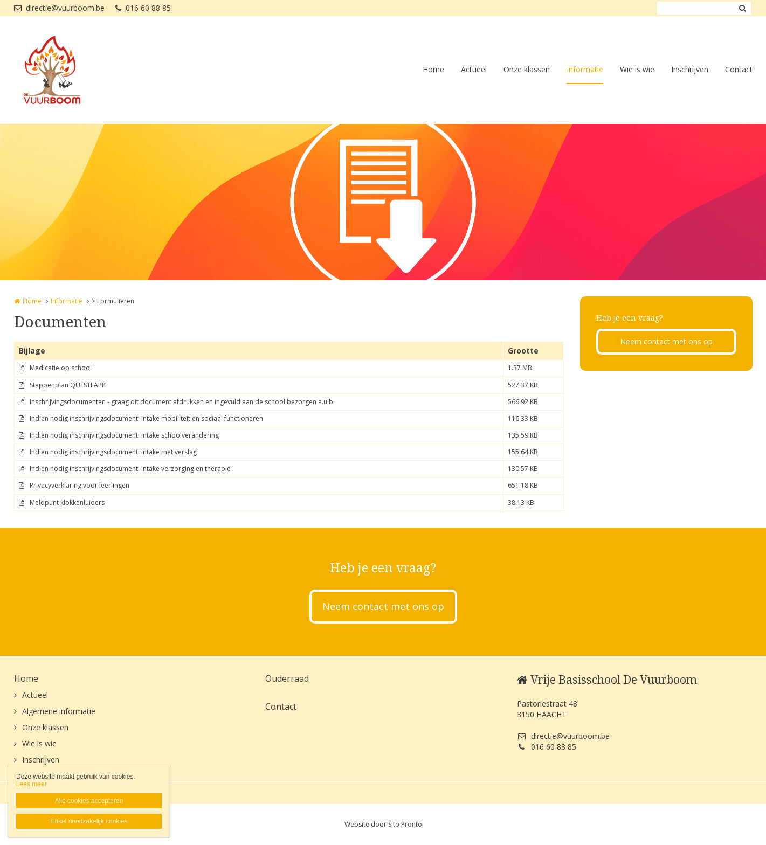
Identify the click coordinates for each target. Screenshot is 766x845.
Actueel (474, 69)
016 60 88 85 (143, 8)
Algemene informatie (58, 711)
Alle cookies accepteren (89, 801)
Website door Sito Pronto (383, 824)
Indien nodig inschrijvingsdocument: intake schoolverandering (124, 435)
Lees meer (31, 784)
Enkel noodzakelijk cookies (88, 821)
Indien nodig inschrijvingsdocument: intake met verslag (113, 451)
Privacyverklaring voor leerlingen (79, 485)
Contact (739, 69)
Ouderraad (287, 678)
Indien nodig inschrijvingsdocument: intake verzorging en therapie (130, 468)
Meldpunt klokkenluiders (67, 502)
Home (433, 69)
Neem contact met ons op (666, 341)
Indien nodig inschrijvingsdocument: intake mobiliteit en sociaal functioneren (146, 418)
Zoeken (743, 8)
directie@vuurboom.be (59, 8)
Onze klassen (526, 69)
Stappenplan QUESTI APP (68, 385)
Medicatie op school (61, 367)
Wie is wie (637, 69)
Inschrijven (689, 69)
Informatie (585, 69)
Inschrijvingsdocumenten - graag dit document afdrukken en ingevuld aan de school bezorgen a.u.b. (182, 401)
